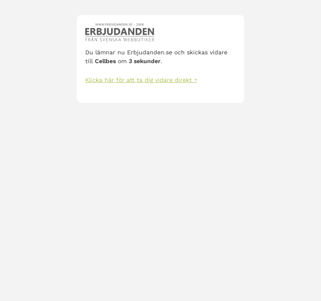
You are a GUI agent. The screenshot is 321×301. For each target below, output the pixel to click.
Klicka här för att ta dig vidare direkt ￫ (141, 80)
